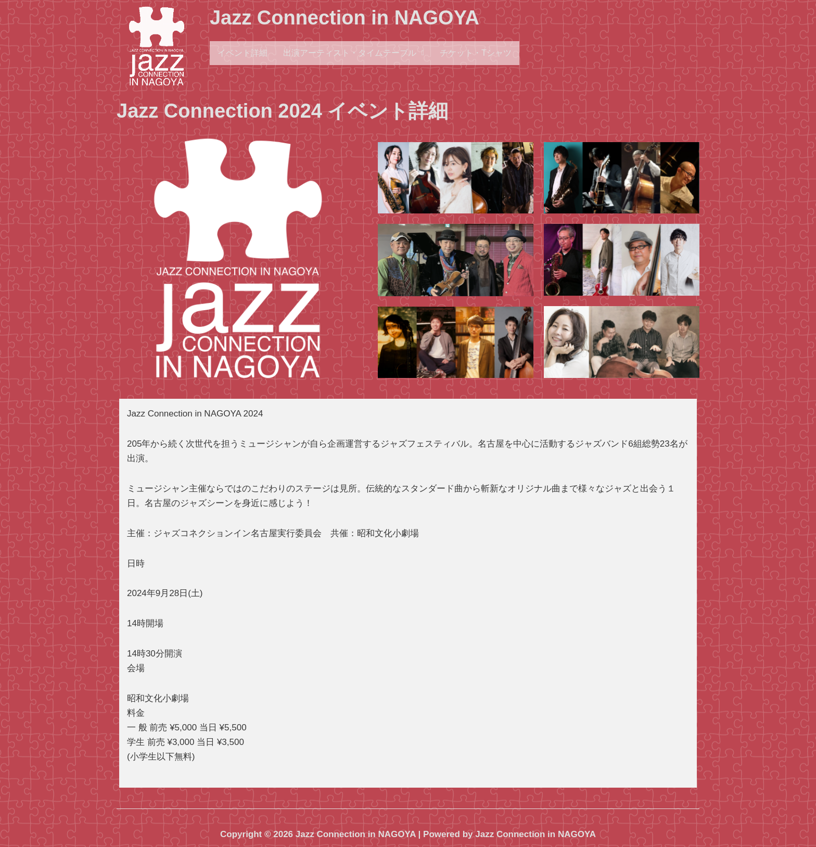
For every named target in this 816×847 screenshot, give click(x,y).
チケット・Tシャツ (476, 52)
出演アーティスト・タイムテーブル (353, 52)
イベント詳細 (242, 52)
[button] (353, 53)
